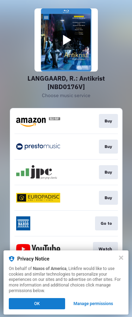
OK (37, 303)
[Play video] (66, 40)
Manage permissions (93, 303)
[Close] (121, 257)
